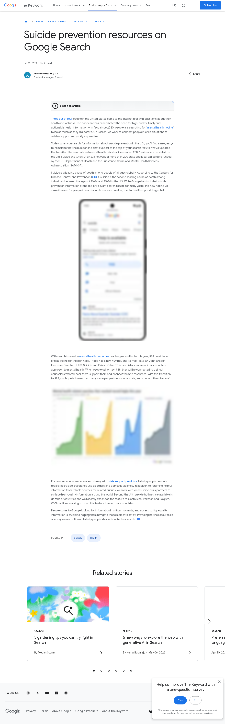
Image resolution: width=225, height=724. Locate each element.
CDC (95, 177)
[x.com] (37, 693)
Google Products (86, 711)
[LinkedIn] (66, 693)
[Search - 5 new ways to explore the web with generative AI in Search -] (157, 624)
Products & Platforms (51, 21)
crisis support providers (122, 481)
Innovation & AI (75, 5)
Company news (131, 5)
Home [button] (56, 5)
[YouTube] (47, 693)
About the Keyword (115, 711)
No (190, 707)
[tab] (94, 671)
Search (100, 21)
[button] (194, 74)
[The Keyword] (26, 21)
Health (93, 537)
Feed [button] (148, 5)
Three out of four (61, 119)
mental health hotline (160, 127)
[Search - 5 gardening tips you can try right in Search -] (68, 624)
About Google (61, 711)
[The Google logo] (12, 711)
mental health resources (94, 356)
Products (80, 21)
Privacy (31, 711)
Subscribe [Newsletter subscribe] (210, 5)
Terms (44, 711)
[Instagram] (28, 693)
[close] (214, 688)
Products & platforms (103, 5)
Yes (175, 707)
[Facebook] (56, 693)
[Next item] (209, 621)
